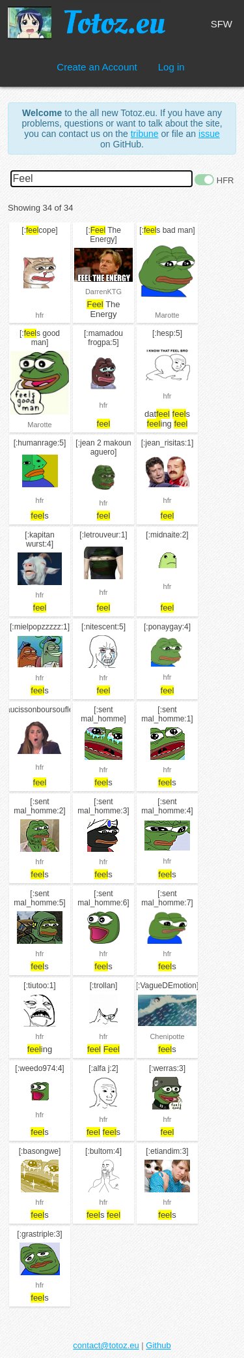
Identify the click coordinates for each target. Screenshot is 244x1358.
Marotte (167, 315)
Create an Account (97, 66)
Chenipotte (167, 1036)
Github (158, 1345)
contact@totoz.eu (106, 1345)
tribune (145, 133)
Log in (171, 66)
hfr (40, 315)
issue (209, 133)
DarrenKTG (103, 291)
